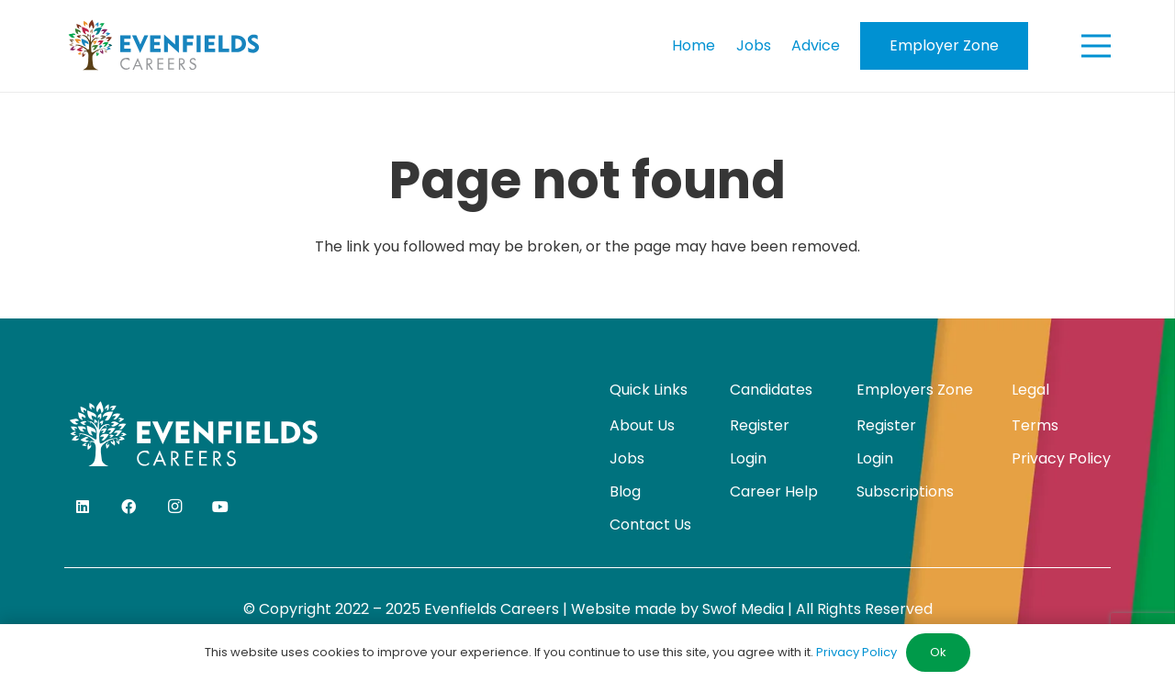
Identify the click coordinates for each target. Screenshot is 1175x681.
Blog (625, 491)
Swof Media (743, 609)
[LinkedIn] (82, 506)
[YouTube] (220, 506)
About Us (642, 425)
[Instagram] (174, 506)
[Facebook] (128, 506)
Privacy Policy (1061, 458)
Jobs (627, 458)
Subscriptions (905, 491)
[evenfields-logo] (163, 46)
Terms (1035, 425)
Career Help (774, 491)
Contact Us (650, 524)
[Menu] (1096, 46)
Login (748, 458)
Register (759, 425)
